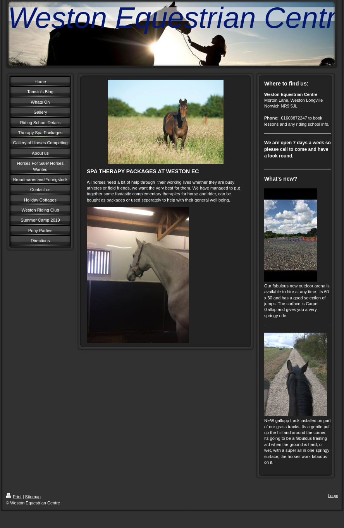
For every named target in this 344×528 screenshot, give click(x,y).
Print (14, 496)
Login (333, 495)
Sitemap (33, 496)
